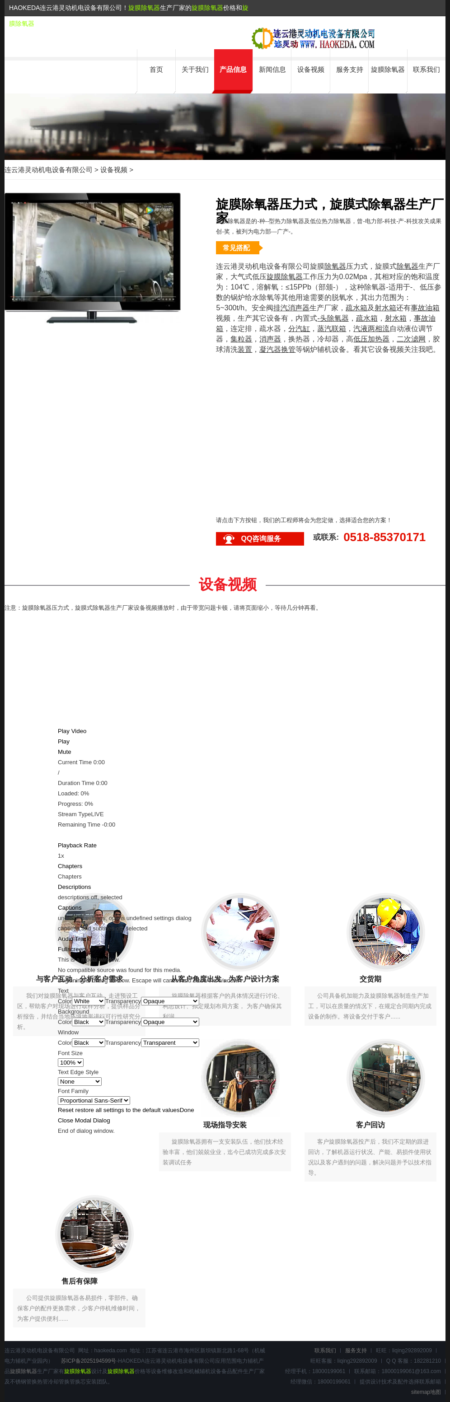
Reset (119, 1110)
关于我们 (195, 69)
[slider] (225, 798)
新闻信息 (272, 69)
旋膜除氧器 (144, 7)
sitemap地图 (426, 1392)
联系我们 (426, 69)
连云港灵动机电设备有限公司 (49, 169)
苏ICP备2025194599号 (89, 1361)
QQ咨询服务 (261, 538)
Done (187, 1110)
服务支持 (349, 69)
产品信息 (233, 69)
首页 (156, 69)
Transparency (123, 1001)
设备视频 (310, 69)
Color (65, 1001)
